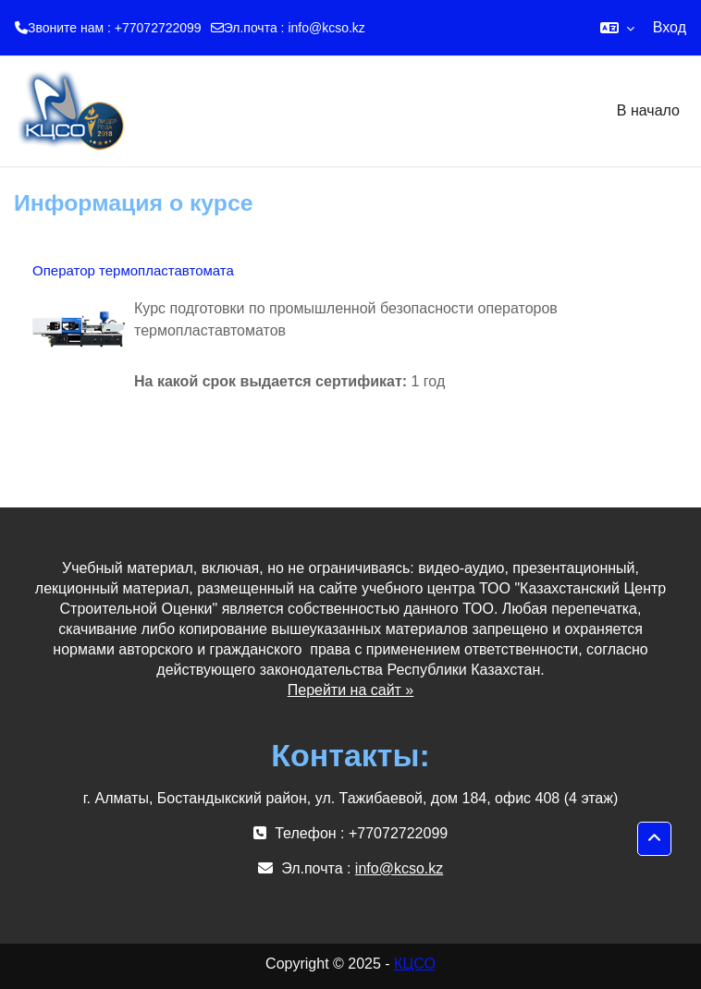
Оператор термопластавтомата (133, 270)
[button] (617, 27)
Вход (669, 27)
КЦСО (415, 963)
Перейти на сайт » (351, 690)
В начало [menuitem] (648, 110)
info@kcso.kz (326, 27)
